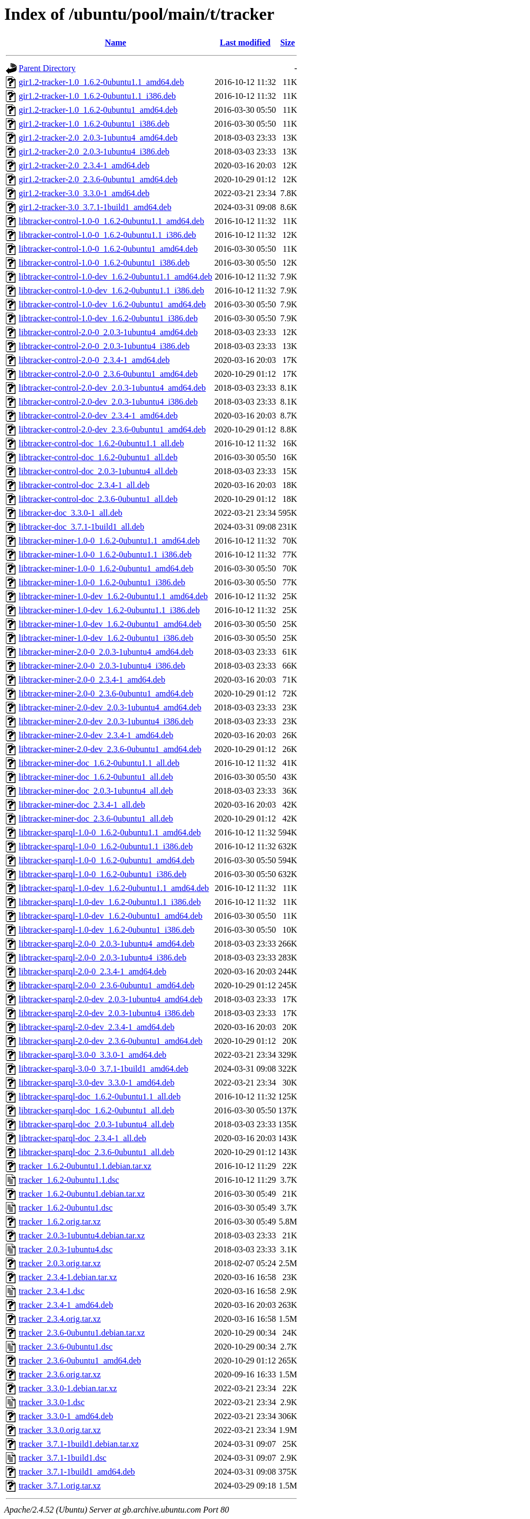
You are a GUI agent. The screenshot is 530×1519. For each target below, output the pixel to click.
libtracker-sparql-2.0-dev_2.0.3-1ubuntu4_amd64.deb (111, 999)
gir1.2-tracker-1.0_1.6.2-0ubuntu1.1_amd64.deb (101, 82)
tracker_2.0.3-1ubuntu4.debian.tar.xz (82, 1235)
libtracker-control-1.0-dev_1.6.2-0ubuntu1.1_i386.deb (111, 290)
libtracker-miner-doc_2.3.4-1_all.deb (82, 804)
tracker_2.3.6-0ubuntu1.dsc (66, 1346)
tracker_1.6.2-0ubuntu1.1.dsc (69, 1179)
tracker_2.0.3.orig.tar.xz (60, 1263)
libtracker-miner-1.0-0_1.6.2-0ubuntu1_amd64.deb (106, 568)
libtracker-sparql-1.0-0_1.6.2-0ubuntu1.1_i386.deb (106, 846)
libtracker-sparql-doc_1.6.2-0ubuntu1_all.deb (96, 1110)
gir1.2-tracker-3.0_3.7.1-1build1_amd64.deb (95, 207)
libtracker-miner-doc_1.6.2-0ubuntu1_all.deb (96, 776)
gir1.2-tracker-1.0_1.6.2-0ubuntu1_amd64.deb (98, 109)
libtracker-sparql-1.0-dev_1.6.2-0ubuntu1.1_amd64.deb (114, 888)
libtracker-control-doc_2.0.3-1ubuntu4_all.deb (98, 471)
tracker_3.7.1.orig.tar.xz (60, 1485)
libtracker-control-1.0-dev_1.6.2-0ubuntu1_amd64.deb (112, 304)
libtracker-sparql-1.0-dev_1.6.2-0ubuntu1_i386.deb (106, 929)
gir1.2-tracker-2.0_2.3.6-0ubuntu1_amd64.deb (98, 179)
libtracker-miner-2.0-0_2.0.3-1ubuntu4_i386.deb (102, 665)
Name (115, 42)
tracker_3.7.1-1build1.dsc (62, 1457)
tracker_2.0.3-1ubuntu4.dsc (66, 1249)
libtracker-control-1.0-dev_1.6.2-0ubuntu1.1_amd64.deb (115, 276)
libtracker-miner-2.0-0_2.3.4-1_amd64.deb (92, 679)
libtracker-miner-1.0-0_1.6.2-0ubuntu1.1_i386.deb (105, 554)
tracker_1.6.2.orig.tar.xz (60, 1221)
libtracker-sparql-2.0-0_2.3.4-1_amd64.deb (92, 971)
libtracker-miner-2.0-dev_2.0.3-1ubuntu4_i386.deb (106, 721)
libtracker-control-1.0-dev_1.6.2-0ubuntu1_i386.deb (108, 318)
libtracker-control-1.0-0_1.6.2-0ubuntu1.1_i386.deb (107, 234)
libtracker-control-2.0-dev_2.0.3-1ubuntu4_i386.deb (108, 401)
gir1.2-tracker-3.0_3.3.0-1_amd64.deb (84, 193)
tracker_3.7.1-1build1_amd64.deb (77, 1471)
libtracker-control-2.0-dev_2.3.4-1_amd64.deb (98, 415)
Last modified (245, 42)
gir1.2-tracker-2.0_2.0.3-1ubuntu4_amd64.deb (98, 137)
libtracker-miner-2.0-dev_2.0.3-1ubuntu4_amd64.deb (110, 707)
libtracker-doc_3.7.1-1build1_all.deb (81, 526)
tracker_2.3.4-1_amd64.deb (66, 1304)
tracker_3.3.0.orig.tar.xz (60, 1430)
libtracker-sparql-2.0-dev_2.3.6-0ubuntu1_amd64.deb (111, 1040)
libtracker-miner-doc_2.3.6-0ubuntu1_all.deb (96, 818)
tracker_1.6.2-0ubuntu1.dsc (66, 1207)
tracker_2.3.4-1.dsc (52, 1291)
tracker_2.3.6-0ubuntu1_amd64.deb (80, 1360)
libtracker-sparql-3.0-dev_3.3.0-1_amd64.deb (96, 1082)
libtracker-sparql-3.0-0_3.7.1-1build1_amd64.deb (103, 1068)
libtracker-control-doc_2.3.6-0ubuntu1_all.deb (98, 498)
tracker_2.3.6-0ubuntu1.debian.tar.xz (82, 1332)
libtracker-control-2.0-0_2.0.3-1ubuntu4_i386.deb (104, 346)
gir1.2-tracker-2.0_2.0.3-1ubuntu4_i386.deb (94, 151)
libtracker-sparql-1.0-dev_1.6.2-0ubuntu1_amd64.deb (111, 915)
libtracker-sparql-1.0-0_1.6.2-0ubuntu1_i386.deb (102, 874)
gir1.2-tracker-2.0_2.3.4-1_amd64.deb (84, 165)
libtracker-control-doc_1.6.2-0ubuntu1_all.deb (98, 457)
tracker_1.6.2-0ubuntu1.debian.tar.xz (82, 1193)
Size (287, 42)
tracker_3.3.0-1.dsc (52, 1402)
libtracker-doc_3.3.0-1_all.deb (70, 512)
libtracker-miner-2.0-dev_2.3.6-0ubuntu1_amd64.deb (110, 749)
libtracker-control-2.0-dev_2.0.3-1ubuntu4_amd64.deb (112, 387)
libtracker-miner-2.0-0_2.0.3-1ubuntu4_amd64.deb (106, 651)
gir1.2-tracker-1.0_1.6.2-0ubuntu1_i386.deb (94, 123)
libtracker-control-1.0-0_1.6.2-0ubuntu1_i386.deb (104, 262)
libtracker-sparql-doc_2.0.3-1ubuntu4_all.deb (96, 1124)
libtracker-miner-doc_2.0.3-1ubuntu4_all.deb (96, 790)
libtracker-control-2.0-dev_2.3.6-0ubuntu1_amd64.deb (112, 429)
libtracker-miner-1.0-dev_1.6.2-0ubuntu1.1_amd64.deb (113, 596)
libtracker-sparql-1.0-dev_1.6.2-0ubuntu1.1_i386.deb (110, 901)
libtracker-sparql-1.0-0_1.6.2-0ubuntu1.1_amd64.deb (110, 832)
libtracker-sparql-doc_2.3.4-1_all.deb (82, 1138)
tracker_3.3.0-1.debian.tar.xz (68, 1388)
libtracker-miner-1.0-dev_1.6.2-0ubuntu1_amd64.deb (110, 624)
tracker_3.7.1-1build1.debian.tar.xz (79, 1443)
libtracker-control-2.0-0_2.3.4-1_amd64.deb (94, 360)
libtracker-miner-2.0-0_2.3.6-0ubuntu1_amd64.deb (106, 693)
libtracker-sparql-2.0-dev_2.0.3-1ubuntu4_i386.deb (106, 1013)
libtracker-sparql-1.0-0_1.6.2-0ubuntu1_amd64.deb (106, 860)
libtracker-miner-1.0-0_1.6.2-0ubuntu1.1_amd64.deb (109, 540)
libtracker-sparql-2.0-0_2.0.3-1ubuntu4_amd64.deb (106, 943)
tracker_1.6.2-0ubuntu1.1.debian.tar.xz (85, 1166)
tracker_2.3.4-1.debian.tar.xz (68, 1277)
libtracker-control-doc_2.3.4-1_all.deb (84, 485)
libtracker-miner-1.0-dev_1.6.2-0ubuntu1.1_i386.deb (109, 610)
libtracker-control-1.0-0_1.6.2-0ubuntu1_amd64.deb (108, 248)
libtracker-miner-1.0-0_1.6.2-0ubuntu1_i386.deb (102, 582)
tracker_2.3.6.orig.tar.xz (60, 1374)
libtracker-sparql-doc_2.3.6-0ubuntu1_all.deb (96, 1152)
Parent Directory (47, 68)
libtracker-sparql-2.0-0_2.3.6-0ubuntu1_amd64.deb (106, 985)
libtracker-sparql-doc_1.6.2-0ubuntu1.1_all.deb (100, 1096)
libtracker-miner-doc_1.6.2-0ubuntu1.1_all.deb (99, 763)
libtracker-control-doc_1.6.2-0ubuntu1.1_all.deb (101, 443)
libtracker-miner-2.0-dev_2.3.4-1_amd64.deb (96, 735)
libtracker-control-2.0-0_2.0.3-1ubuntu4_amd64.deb (108, 332)
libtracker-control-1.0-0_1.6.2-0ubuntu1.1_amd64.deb (111, 221)
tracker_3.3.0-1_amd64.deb (66, 1416)
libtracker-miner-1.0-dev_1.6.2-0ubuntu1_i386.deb (106, 637)
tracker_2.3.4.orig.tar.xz (60, 1318)
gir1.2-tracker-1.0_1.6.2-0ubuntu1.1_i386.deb (97, 95)
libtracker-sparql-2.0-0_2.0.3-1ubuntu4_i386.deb (102, 957)
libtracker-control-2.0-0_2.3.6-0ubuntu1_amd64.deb (108, 373)
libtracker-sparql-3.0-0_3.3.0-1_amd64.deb (92, 1054)
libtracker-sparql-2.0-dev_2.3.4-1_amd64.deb (96, 1027)
